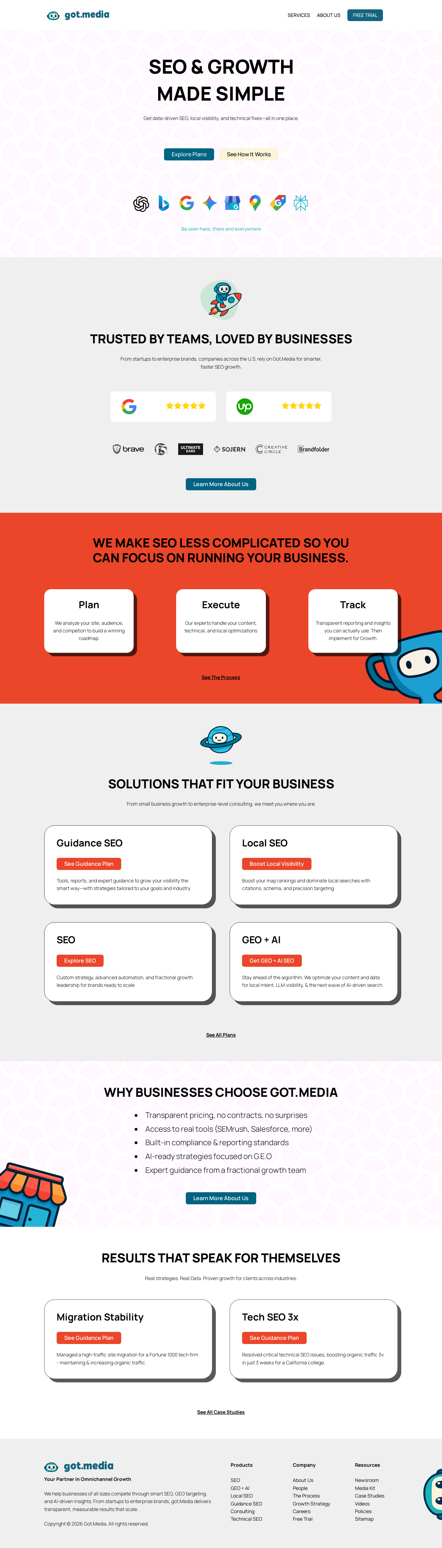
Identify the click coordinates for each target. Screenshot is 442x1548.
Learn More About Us (221, 481)
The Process (306, 1493)
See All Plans (221, 1032)
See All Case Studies (221, 1409)
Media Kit (365, 1485)
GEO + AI (240, 1485)
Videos (362, 1501)
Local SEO (242, 1493)
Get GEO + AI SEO (272, 958)
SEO (235, 1477)
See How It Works (249, 154)
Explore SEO (80, 958)
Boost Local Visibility (277, 861)
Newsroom (367, 1477)
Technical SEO (246, 1516)
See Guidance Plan (89, 861)
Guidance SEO (246, 1501)
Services (299, 15)
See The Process (221, 674)
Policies (363, 1508)
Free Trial (365, 15)
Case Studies (369, 1493)
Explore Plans (189, 154)
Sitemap (364, 1516)
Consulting (242, 1508)
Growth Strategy (311, 1501)
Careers (301, 1508)
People (300, 1485)
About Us (328, 15)
